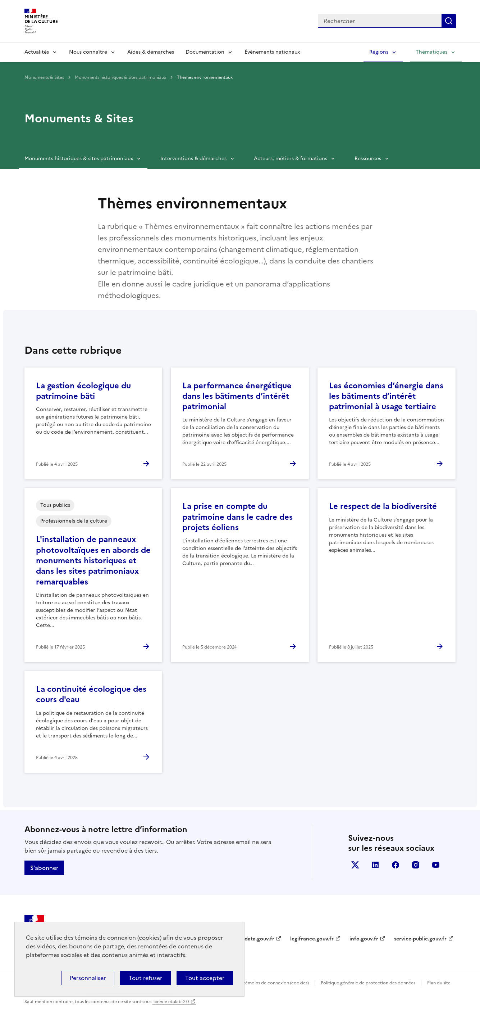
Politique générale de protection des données (368, 983)
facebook (395, 865)
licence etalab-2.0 (170, 1001)
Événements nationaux (272, 52)
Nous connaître (88, 52)
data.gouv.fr (259, 939)
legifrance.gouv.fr (312, 939)
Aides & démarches (150, 52)
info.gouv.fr (363, 939)
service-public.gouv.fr (420, 939)
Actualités (36, 52)
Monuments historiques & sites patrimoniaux (121, 77)
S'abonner (44, 867)
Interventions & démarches (193, 158)
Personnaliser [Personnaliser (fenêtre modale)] (88, 978)
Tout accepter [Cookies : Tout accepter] (204, 978)
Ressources (368, 158)
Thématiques (431, 52)
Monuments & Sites (44, 77)
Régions (378, 52)
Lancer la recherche (449, 21)
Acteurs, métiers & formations (290, 158)
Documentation (205, 52)
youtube (436, 865)
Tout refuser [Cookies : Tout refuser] (145, 978)
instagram (415, 865)
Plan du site (439, 983)
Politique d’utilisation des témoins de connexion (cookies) (250, 983)
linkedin (375, 865)
